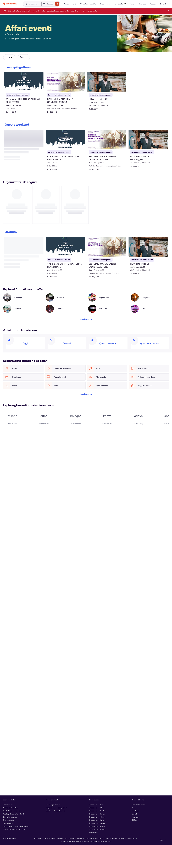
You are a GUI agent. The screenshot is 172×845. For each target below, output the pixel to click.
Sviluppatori (99, 838)
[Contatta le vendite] (88, 3)
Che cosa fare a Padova (97, 823)
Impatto (79, 838)
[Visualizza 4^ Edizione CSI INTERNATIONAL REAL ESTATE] (24, 82)
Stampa (71, 838)
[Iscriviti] (163, 3)
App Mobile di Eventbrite (11, 811)
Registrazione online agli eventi (56, 808)
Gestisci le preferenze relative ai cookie (97, 841)
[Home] (10, 4)
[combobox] (50, 4)
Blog (46, 838)
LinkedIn (135, 814)
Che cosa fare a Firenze (97, 814)
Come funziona (8, 805)
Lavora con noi (62, 838)
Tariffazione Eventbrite (11, 808)
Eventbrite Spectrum (10, 817)
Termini (114, 838)
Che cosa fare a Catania (97, 826)
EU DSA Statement (75, 841)
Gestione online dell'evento (55, 811)
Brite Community (8, 820)
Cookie (64, 841)
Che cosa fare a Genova (97, 829)
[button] (120, 4)
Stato (107, 838)
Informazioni (38, 838)
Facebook (135, 811)
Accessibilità (131, 838)
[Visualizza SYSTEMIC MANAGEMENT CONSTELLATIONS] (65, 82)
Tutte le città (93, 832)
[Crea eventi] (105, 3)
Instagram (135, 817)
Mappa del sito (8, 823)
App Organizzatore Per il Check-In (14, 814)
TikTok (134, 820)
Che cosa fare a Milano (96, 808)
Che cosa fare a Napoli (96, 811)
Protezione (88, 838)
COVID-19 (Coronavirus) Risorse (14, 829)
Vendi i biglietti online (53, 805)
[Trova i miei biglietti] (138, 3)
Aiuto (53, 838)
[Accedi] (153, 3)
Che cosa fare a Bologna (97, 817)
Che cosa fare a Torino (96, 820)
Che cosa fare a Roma (96, 805)
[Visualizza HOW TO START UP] (106, 82)
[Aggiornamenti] (70, 3)
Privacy (121, 838)
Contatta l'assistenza (139, 805)
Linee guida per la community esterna (15, 826)
